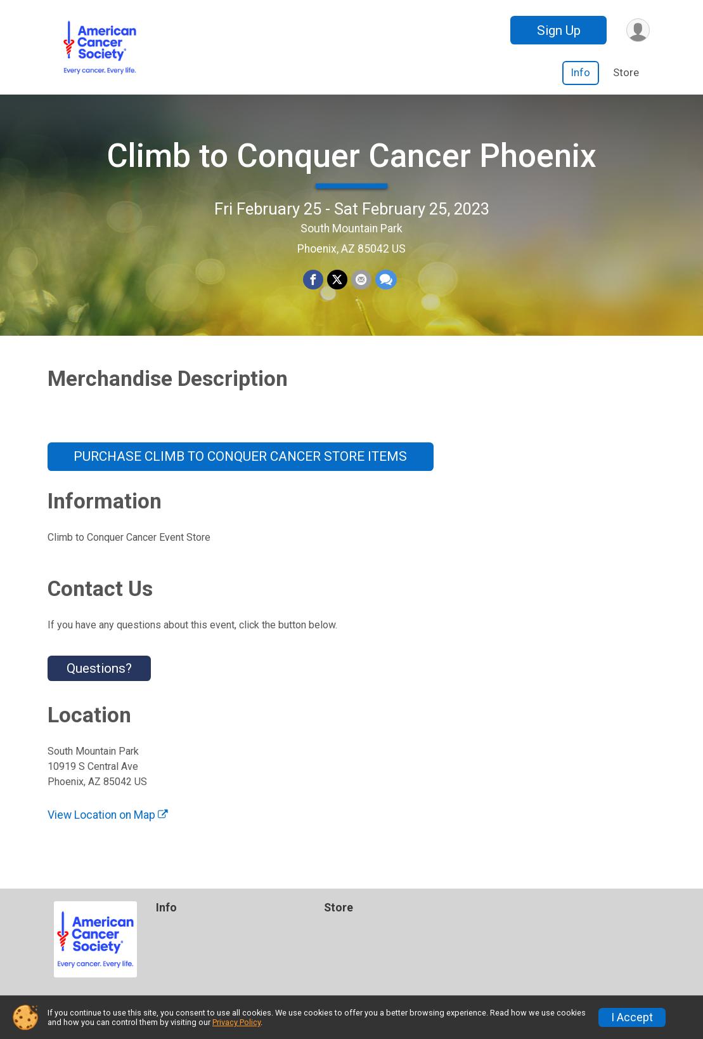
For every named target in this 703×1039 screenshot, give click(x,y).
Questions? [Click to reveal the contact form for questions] (99, 668)
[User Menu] (638, 30)
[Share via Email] (361, 280)
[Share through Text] (386, 280)
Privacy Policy (236, 1022)
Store (626, 73)
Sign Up (559, 30)
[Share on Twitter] (337, 280)
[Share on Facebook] (313, 280)
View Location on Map (108, 815)
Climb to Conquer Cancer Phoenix (351, 155)
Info (580, 73)
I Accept (632, 1017)
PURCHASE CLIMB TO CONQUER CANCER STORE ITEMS (240, 456)
